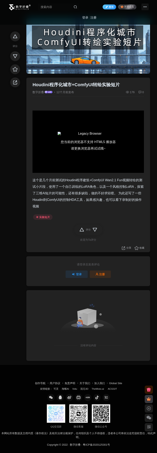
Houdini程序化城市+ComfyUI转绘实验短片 (76, 84)
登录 (85, 17)
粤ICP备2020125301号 (96, 444)
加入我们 (99, 383)
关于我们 (85, 383)
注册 (93, 17)
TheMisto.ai (98, 388)
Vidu (74, 388)
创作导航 (40, 383)
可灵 (56, 388)
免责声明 (70, 383)
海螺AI (65, 388)
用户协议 (55, 383)
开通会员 (127, 6)
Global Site (115, 383)
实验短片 (43, 217)
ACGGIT (112, 388)
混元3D (84, 388)
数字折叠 (38, 92)
